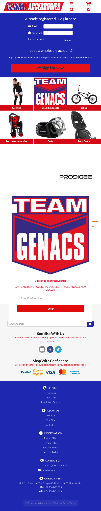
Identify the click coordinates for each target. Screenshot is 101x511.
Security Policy (50, 452)
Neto (50, 503)
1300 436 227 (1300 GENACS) (50, 465)
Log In (67, 40)
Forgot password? (37, 39)
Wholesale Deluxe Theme (64, 503)
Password (35, 32)
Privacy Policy (50, 442)
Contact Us (50, 424)
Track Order (50, 397)
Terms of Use (50, 438)
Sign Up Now (50, 68)
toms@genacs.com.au (50, 470)
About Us (50, 415)
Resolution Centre (50, 402)
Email (32, 26)
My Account (50, 392)
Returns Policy (50, 447)
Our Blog (50, 420)
